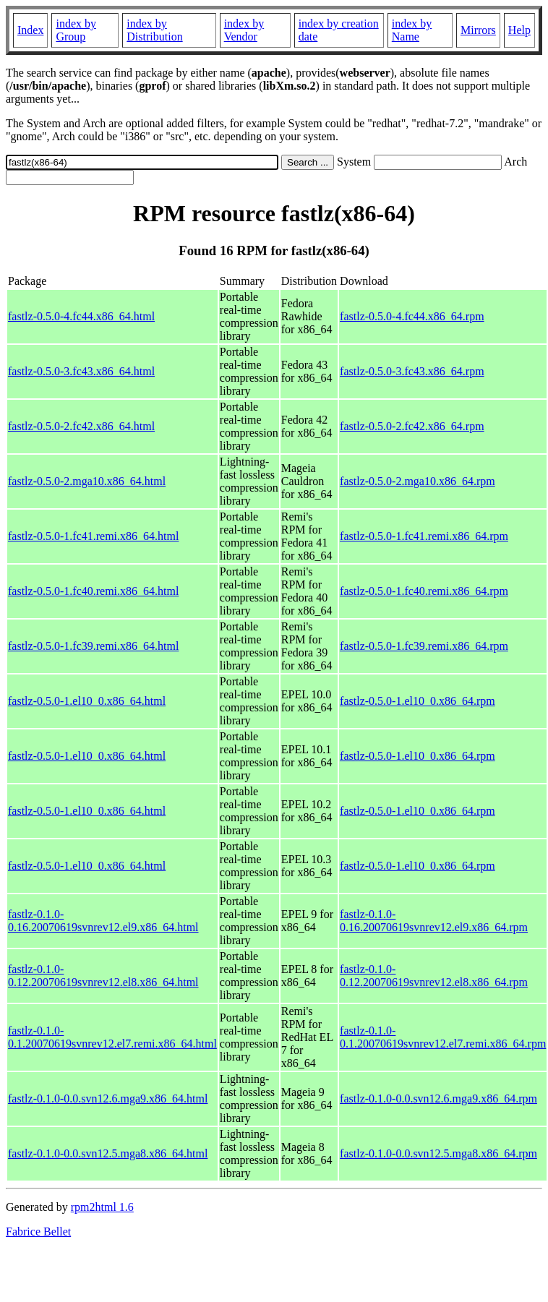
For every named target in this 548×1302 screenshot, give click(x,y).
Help (519, 30)
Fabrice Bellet (38, 1231)
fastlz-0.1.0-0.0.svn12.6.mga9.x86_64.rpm (438, 1098)
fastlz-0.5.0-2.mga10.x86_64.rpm (417, 481)
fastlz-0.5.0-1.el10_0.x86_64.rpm (417, 701)
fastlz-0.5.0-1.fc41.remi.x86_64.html (93, 536)
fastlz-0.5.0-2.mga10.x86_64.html (87, 481)
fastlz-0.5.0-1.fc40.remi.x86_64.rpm (424, 591)
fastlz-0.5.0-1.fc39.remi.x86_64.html (93, 646)
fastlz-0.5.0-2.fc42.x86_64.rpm (412, 426)
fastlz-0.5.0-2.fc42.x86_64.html (81, 426)
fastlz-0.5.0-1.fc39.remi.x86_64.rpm (424, 646)
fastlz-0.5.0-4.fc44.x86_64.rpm (412, 316)
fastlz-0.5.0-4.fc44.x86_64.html (81, 316)
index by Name (412, 30)
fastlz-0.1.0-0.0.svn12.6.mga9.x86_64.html (107, 1098)
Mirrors (478, 30)
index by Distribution (154, 30)
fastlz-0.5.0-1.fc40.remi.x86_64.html (93, 591)
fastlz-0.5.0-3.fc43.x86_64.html (81, 371)
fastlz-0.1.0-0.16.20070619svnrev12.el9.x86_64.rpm (434, 920)
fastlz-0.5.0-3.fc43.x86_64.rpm (412, 371)
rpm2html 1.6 (102, 1207)
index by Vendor (244, 30)
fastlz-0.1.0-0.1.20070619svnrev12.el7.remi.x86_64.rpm (443, 1037)
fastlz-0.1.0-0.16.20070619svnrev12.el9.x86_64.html (103, 920)
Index (30, 30)
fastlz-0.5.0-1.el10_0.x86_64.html (87, 701)
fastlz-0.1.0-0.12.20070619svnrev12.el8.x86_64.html (103, 975)
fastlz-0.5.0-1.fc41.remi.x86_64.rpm (424, 536)
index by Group (76, 30)
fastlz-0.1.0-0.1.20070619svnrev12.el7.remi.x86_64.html (112, 1037)
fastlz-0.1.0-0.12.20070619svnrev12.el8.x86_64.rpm (434, 975)
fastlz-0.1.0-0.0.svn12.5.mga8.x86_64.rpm (438, 1153)
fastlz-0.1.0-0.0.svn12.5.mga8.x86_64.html (107, 1153)
